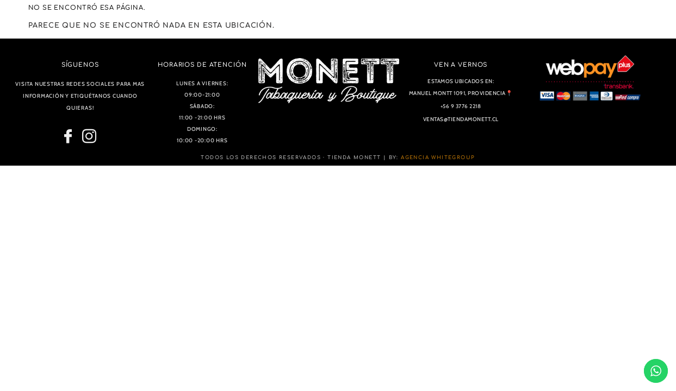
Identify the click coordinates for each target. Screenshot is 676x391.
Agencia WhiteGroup (438, 157)
